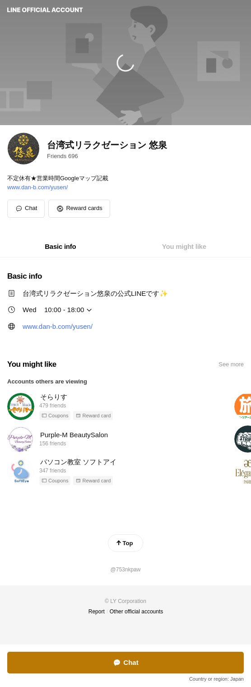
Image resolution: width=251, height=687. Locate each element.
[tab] (60, 246)
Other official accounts (136, 611)
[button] (79, 209)
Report (96, 611)
